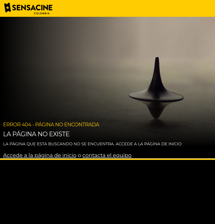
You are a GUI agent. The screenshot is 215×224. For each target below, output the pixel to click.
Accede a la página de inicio (39, 155)
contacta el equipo (107, 155)
